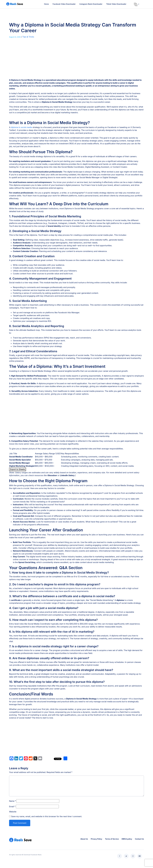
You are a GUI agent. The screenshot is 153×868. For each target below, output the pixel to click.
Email (12, 806)
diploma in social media (21, 127)
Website (12, 811)
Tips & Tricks (28, 37)
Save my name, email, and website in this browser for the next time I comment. (46, 816)
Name (12, 801)
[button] (136, 4)
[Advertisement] (76, 60)
